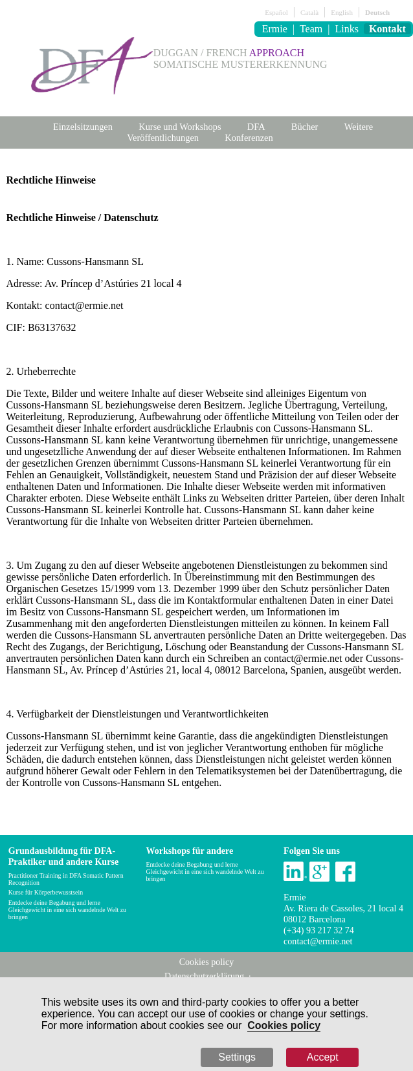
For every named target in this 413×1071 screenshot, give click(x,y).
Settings (237, 1057)
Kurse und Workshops (180, 127)
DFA (256, 127)
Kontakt (387, 28)
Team (311, 28)
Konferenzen (249, 138)
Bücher (304, 127)
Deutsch (377, 12)
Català (309, 12)
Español (276, 12)
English (342, 12)
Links (346, 28)
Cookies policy (283, 1025)
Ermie (274, 28)
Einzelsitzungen (83, 127)
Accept (323, 1057)
